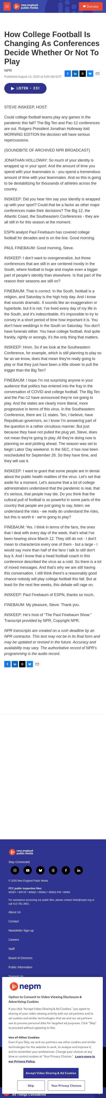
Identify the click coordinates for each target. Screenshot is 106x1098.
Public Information (20, 967)
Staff (11, 949)
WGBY (12, 892)
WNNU (42, 892)
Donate (92, 6)
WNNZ (32, 892)
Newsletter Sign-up (21, 930)
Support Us (15, 976)
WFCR (22, 892)
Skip (31, 1086)
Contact (13, 921)
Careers (13, 939)
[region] (52, 1035)
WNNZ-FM (55, 892)
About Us (14, 912)
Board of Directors (20, 958)
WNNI (66, 892)
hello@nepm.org (82, 899)
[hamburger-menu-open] (7, 6)
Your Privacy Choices (66, 1086)
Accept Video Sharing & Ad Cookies (51, 1073)
